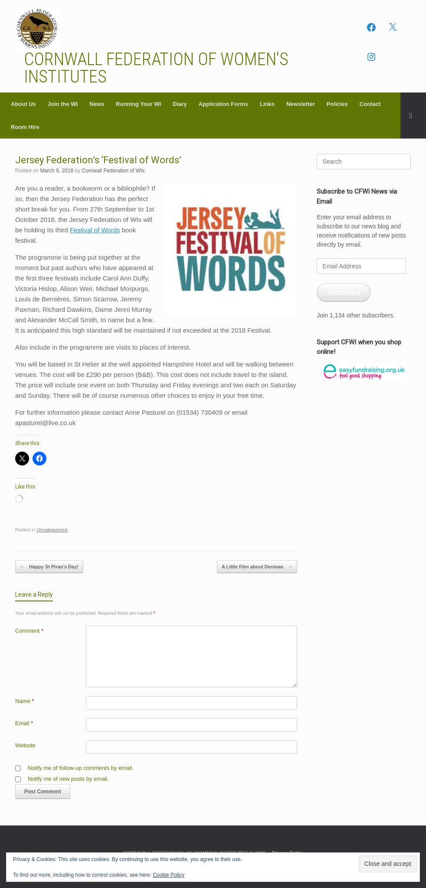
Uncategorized (51, 529)
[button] (413, 115)
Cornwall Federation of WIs (113, 171)
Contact (370, 104)
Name (24, 701)
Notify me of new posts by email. (68, 779)
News (96, 104)
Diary (180, 104)
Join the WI (63, 104)
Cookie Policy (168, 875)
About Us (23, 104)
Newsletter (300, 104)
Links (267, 104)
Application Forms (223, 104)
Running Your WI (138, 104)
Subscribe (343, 292)
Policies (337, 104)
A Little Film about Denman (257, 567)
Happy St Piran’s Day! (49, 567)
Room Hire (25, 127)
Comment (29, 630)
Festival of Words (95, 230)
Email (24, 723)
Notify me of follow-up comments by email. (81, 768)
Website (25, 745)
